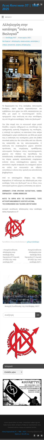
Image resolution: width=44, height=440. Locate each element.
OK (37, 314)
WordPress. (25, 434)
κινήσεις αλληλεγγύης (23, 45)
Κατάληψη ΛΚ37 (11, 38)
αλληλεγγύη (16, 41)
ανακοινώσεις (25, 41)
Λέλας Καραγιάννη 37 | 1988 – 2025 (14, 432)
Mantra (17, 434)
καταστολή (11, 45)
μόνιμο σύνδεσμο (33, 242)
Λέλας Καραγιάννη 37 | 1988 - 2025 (21, 7)
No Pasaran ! (6, 41)
